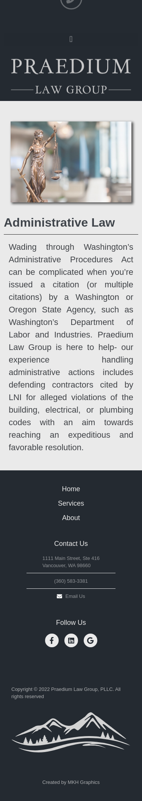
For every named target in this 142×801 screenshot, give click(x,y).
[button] (71, 37)
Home (71, 489)
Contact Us (71, 543)
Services (71, 503)
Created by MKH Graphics (71, 782)
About (71, 518)
